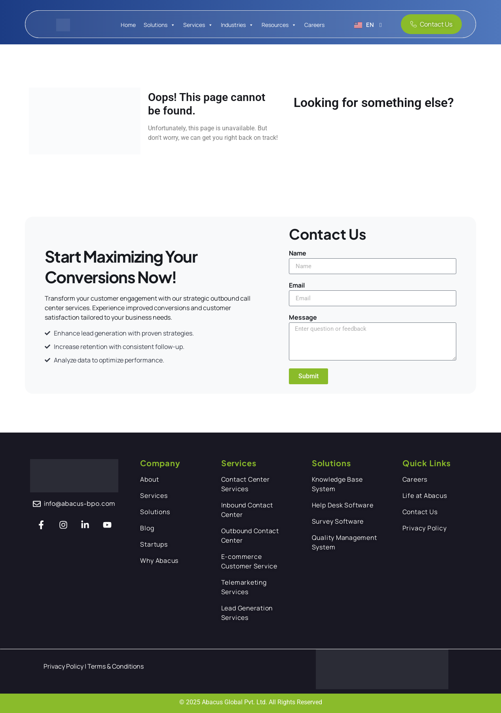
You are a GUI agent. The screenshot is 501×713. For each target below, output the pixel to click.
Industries (233, 25)
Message (303, 318)
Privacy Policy (64, 666)
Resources (275, 25)
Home (128, 25)
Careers (314, 25)
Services (194, 25)
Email (297, 286)
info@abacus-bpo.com (79, 503)
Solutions (155, 25)
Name (297, 253)
